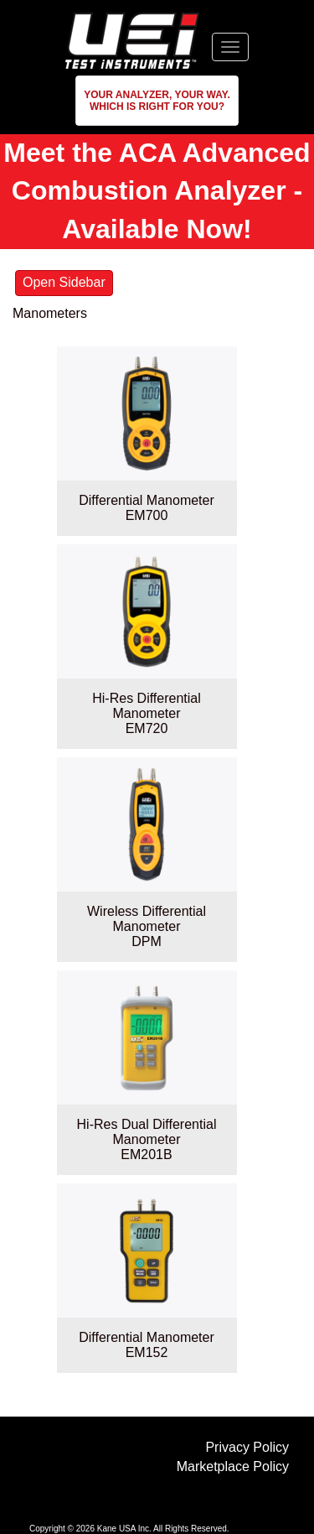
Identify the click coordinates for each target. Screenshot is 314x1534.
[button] (157, 100)
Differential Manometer (146, 500)
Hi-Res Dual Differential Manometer (147, 1132)
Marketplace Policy (233, 1466)
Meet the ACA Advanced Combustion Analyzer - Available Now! (156, 191)
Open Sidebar (64, 282)
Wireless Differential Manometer (146, 918)
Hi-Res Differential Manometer (146, 705)
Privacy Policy (247, 1447)
